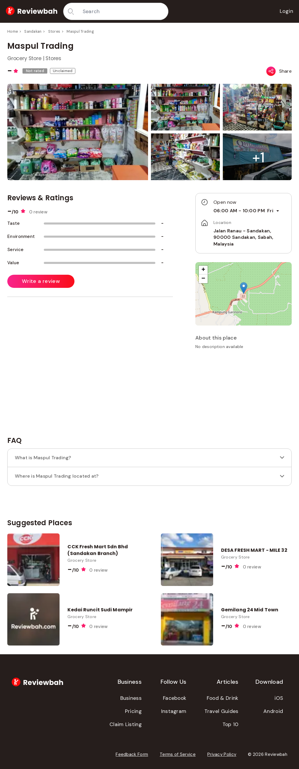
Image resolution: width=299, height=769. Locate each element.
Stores (54, 31)
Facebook (174, 698)
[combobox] (123, 11)
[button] (258, 157)
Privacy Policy (221, 754)
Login (286, 11)
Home (12, 31)
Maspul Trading (80, 31)
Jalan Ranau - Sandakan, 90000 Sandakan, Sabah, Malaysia (243, 237)
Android (273, 711)
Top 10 (230, 724)
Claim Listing (125, 724)
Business (131, 698)
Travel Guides (221, 711)
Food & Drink (223, 698)
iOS (278, 698)
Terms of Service (178, 754)
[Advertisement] (243, 394)
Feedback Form (132, 754)
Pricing (133, 711)
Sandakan (32, 31)
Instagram (174, 711)
